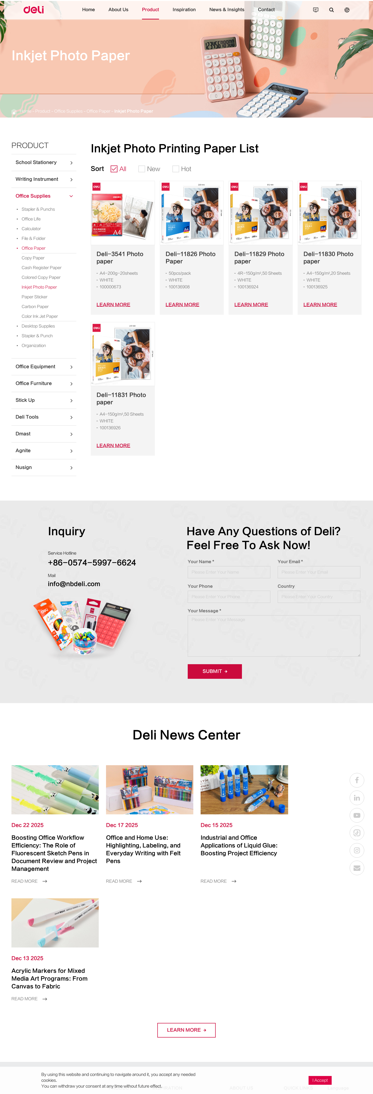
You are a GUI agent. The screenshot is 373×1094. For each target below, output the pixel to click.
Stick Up (46, 400)
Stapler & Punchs (34, 209)
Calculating (162, 1006)
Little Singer (205, 1026)
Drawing (160, 989)
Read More (29, 878)
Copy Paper (33, 258)
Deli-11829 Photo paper (259, 258)
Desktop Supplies (34, 326)
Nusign (46, 467)
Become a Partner (301, 989)
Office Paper (98, 111)
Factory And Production (252, 989)
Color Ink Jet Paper (40, 316)
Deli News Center (186, 735)
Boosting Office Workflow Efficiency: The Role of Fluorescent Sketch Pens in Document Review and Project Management (50, 850)
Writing (159, 981)
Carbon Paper (35, 306)
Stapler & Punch (33, 336)
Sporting (160, 1031)
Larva (204, 989)
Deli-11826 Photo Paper (191, 258)
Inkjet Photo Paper (133, 111)
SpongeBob (210, 1039)
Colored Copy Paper (41, 277)
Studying (160, 1014)
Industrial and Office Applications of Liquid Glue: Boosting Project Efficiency (228, 843)
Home (88, 13)
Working (160, 1047)
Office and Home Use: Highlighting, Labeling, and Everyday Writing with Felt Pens (138, 846)
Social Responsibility (249, 1006)
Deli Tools (46, 417)
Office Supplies (68, 111)
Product (150, 13)
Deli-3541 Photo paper (120, 258)
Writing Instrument (46, 179)
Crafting (160, 998)
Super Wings (205, 1010)
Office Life (27, 219)
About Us (118, 13)
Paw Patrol (209, 998)
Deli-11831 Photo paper (121, 398)
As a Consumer (298, 981)
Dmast (46, 434)
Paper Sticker (34, 297)
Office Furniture (46, 383)
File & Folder (29, 238)
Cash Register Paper (42, 268)
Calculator (27, 228)
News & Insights (226, 13)
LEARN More (113, 304)
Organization (30, 345)
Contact (266, 13)
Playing (159, 1022)
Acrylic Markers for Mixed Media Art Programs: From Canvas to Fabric (318, 843)
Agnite (46, 451)
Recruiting (293, 998)
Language (338, 968)
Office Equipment (46, 367)
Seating (159, 1039)
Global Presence (245, 998)
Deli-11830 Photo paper (328, 258)
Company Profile (245, 981)
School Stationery (46, 162)
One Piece (209, 981)
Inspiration (184, 13)
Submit (215, 671)
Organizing (162, 1056)
